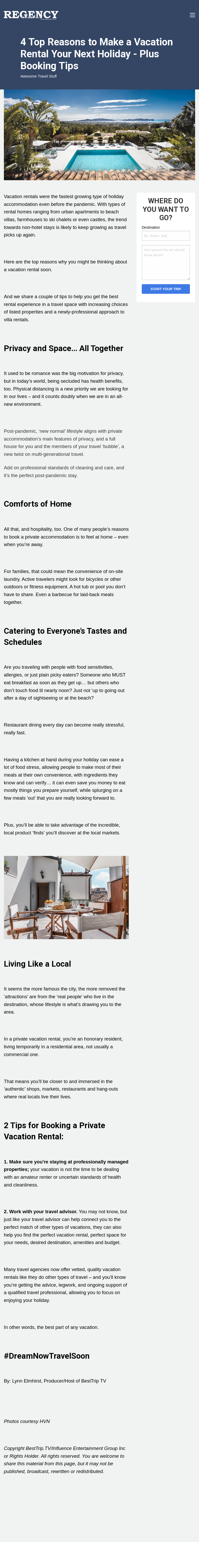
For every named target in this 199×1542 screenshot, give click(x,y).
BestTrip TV (93, 1381)
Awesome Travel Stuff (38, 76)
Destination (151, 227)
